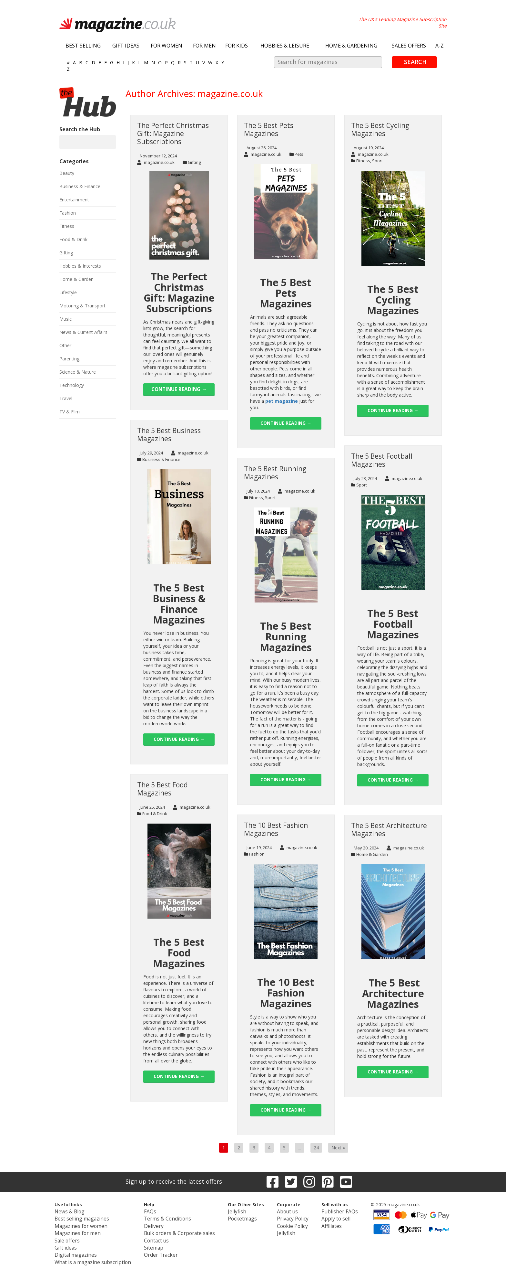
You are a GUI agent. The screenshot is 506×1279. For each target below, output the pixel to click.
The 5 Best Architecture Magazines (389, 829)
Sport (377, 161)
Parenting (69, 359)
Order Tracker (162, 1250)
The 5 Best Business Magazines (169, 434)
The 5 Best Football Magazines (381, 460)
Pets (299, 154)
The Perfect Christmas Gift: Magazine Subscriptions (173, 133)
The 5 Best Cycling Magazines (380, 129)
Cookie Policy (287, 1224)
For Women (166, 45)
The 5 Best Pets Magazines (268, 129)
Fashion (257, 854)
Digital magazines (85, 1250)
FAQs (153, 1211)
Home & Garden (372, 854)
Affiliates (323, 1224)
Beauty (66, 173)
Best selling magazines (91, 1217)
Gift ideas (77, 1243)
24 (316, 1148)
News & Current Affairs (83, 332)
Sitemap (156, 1243)
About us (282, 1211)
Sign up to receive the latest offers (174, 1181)
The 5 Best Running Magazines (275, 472)
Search (415, 62)
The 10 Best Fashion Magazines (276, 829)
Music (65, 319)
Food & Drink (154, 813)
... (299, 1148)
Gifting (194, 162)
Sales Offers (409, 45)
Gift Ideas (125, 45)
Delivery (155, 1224)
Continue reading (179, 389)
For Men (204, 45)
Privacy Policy (287, 1217)
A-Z (439, 45)
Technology (71, 385)
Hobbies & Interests (80, 266)
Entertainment (74, 200)
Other (65, 345)
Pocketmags (237, 1217)
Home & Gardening (351, 45)
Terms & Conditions (168, 1217)
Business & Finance (161, 459)
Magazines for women (90, 1224)
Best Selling (83, 45)
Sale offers (78, 1237)
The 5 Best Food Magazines (162, 788)
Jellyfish (231, 1211)
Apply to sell (326, 1217)
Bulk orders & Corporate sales (179, 1230)
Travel (65, 398)
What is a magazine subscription (101, 1256)
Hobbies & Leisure (284, 45)
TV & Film (69, 412)
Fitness (363, 161)
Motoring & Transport (82, 306)
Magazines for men (87, 1230)
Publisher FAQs (330, 1211)
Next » (338, 1148)
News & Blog (81, 1211)
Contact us (158, 1237)
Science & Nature (77, 372)
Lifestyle (68, 292)
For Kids (236, 45)
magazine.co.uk (156, 162)
